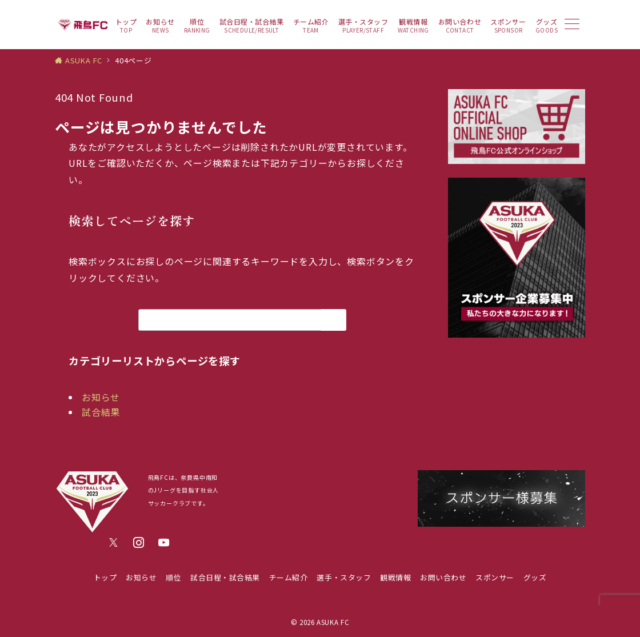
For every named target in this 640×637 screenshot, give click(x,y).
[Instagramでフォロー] (139, 543)
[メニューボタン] (572, 25)
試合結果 (101, 412)
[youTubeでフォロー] (164, 543)
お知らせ (101, 397)
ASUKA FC (333, 622)
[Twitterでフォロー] (113, 543)
